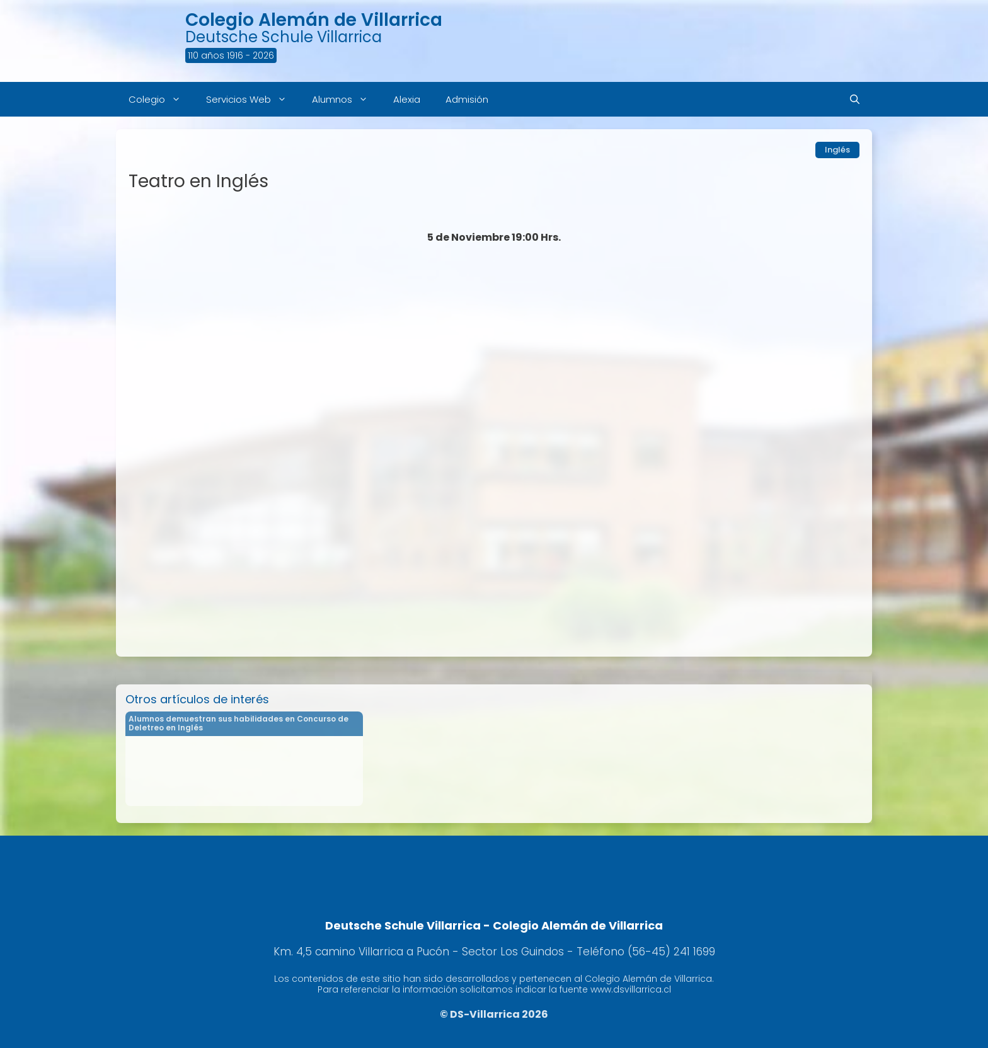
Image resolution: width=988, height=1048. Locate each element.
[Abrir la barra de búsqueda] (854, 99)
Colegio (161, 99)
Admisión (466, 99)
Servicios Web (252, 99)
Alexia (406, 99)
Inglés (837, 150)
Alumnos (346, 99)
